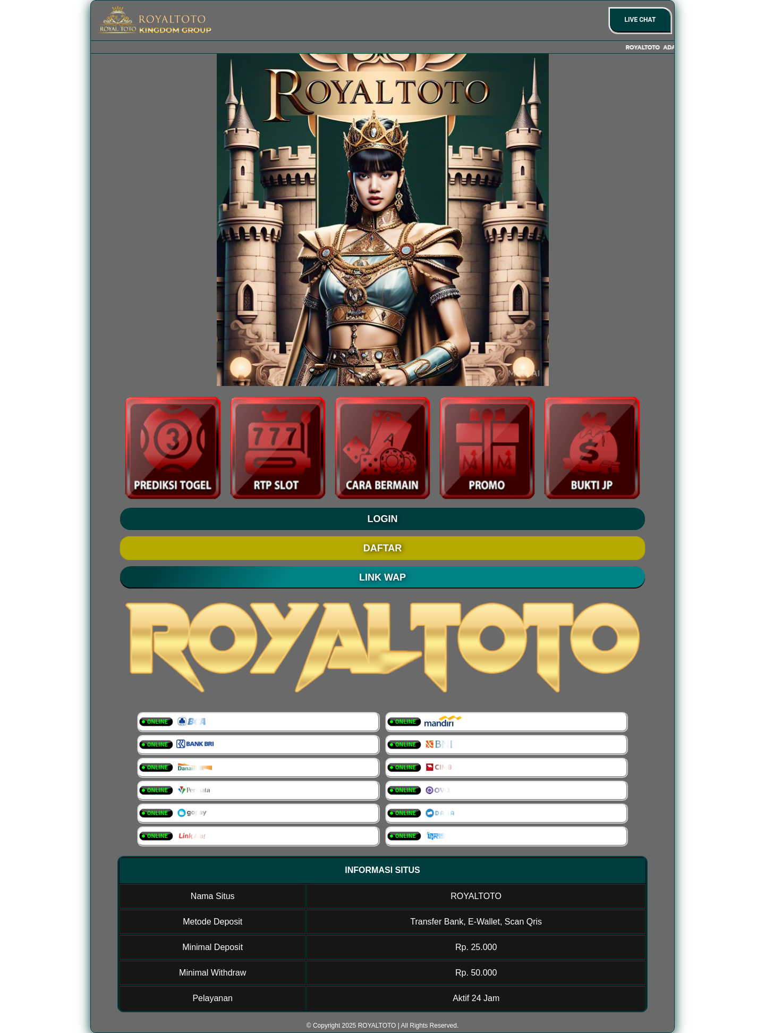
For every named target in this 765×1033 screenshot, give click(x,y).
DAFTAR (382, 548)
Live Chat (640, 19)
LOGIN (383, 519)
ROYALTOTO (377, 1025)
